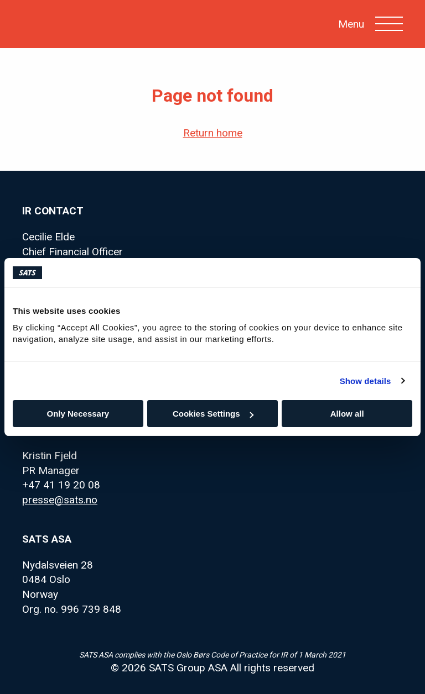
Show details (365, 381)
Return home (212, 133)
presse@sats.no (59, 499)
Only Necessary (78, 413)
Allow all (347, 413)
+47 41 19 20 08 (61, 485)
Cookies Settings (213, 413)
